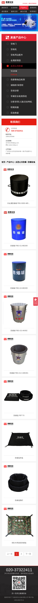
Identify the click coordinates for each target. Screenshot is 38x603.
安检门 (14, 44)
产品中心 (23, 7)
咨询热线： (29, 3)
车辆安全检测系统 (19, 96)
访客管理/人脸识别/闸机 (21, 102)
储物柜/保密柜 (17, 85)
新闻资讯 (33, 7)
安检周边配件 (17, 55)
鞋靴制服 (15, 107)
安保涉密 (15, 91)
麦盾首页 (5, 7)
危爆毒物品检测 (18, 79)
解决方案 (23, 11)
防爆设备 (14, 74)
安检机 (14, 49)
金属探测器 (16, 60)
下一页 (28, 554)
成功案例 (5, 11)
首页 (3, 162)
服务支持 (14, 11)
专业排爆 (14, 71)
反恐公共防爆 (17, 66)
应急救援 (15, 113)
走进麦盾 (14, 7)
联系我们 (33, 11)
